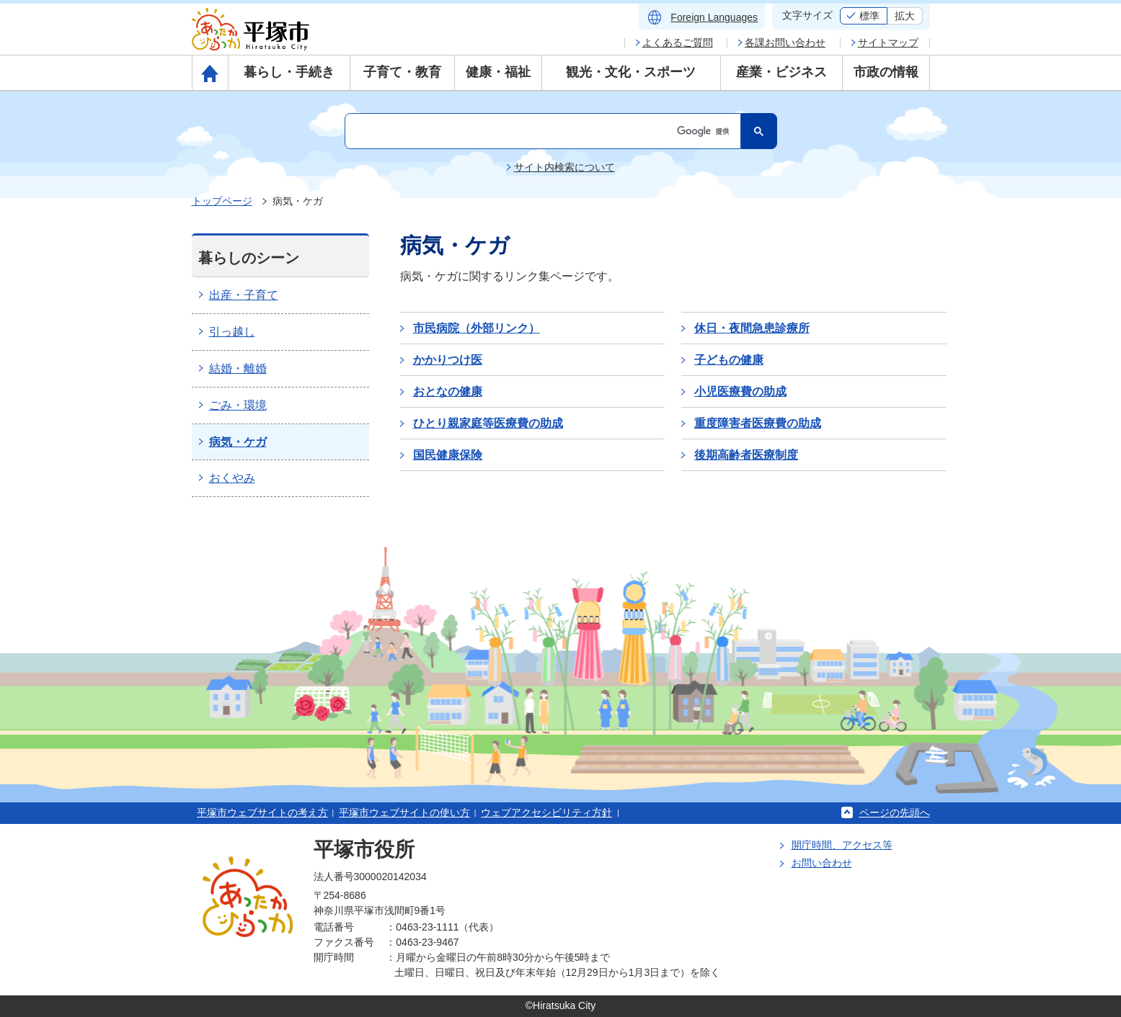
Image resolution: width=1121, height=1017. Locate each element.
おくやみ (232, 478)
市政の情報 (886, 72)
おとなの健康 (447, 391)
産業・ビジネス (781, 72)
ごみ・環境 (238, 405)
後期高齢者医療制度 (746, 455)
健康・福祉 (498, 72)
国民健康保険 (447, 455)
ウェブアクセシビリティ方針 (546, 812)
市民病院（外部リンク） (476, 328)
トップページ (222, 201)
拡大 (905, 16)
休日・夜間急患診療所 (752, 328)
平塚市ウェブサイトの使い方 (404, 812)
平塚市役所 (364, 849)
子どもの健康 (728, 360)
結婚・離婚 (238, 368)
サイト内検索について (564, 167)
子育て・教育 (402, 72)
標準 (869, 16)
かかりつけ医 (447, 360)
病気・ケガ (238, 442)
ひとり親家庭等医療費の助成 (488, 423)
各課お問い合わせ (785, 42)
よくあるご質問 (677, 42)
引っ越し (232, 332)
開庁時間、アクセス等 (842, 845)
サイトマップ (888, 42)
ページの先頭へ (894, 812)
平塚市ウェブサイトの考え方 (262, 812)
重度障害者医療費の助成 (757, 423)
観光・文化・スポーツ (631, 72)
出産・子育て (243, 295)
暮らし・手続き (289, 72)
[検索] (541, 131)
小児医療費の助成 (740, 391)
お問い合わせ (822, 863)
